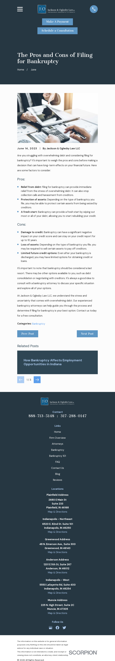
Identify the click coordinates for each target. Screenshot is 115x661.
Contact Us (57, 468)
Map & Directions (57, 511)
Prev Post (27, 333)
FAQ (57, 461)
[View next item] (37, 379)
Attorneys (57, 443)
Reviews (57, 480)
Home (57, 431)
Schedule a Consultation (58, 30)
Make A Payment (57, 21)
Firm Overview (57, 437)
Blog (57, 474)
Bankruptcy (38, 323)
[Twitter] (64, 627)
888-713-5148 (41, 416)
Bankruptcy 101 (57, 455)
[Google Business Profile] (50, 627)
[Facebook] (57, 627)
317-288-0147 (73, 416)
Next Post (87, 333)
